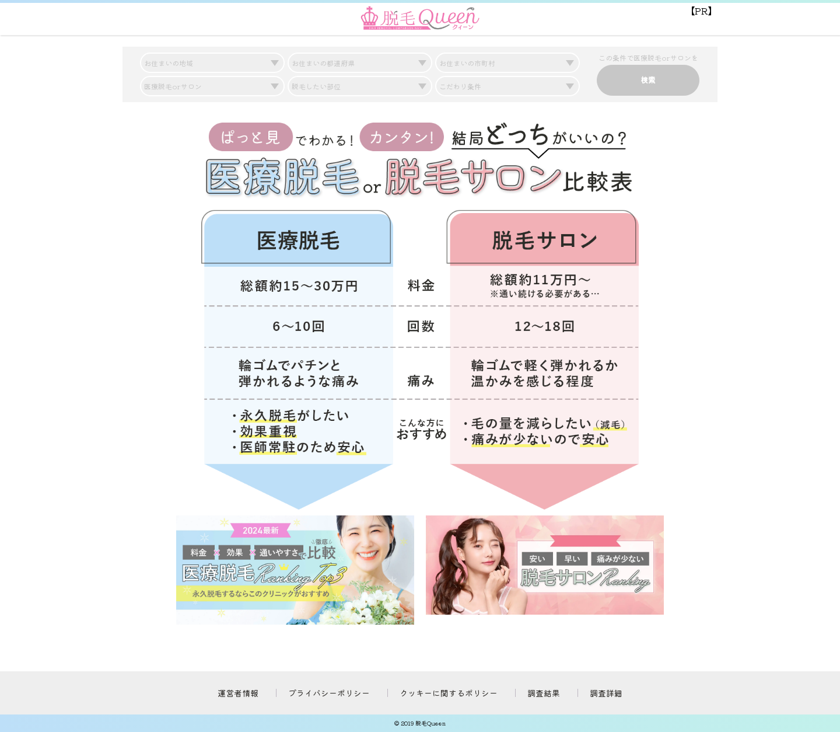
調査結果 (543, 693)
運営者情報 (238, 693)
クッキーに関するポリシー (449, 693)
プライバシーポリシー (329, 693)
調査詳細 (606, 693)
